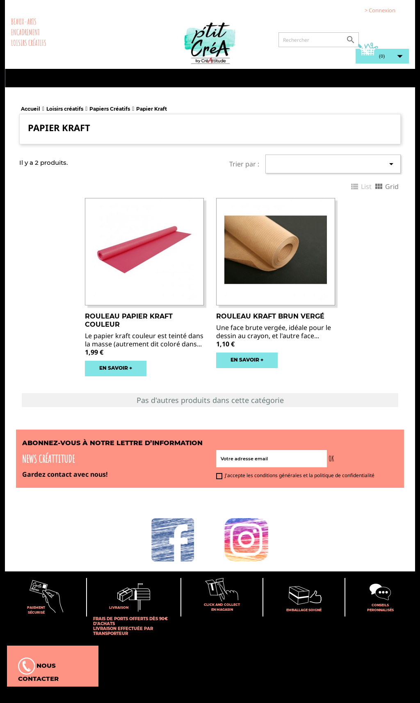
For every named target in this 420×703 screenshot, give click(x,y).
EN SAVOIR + (115, 368)
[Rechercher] (318, 39)
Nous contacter (38, 670)
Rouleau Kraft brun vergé (270, 316)
